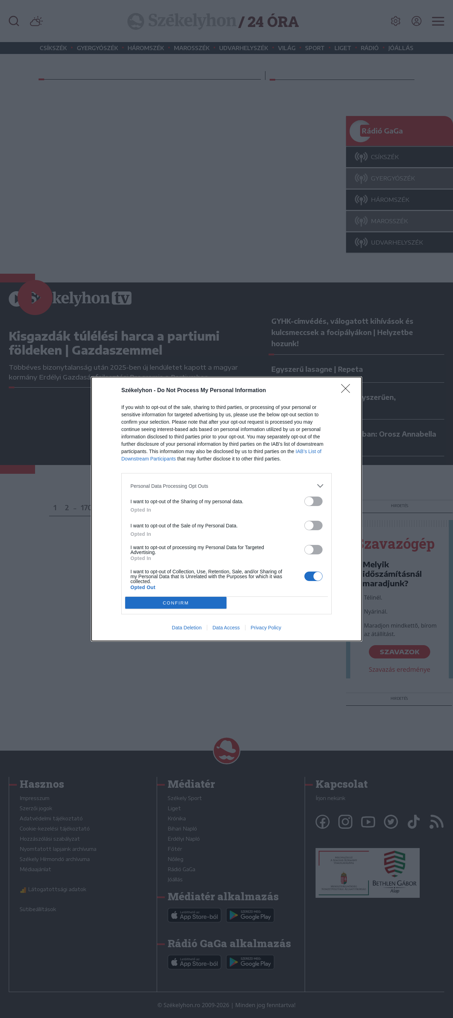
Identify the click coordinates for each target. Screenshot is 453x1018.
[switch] (313, 501)
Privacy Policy (266, 627)
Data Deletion (187, 627)
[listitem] (226, 486)
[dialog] (226, 509)
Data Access (226, 627)
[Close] (347, 390)
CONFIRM (176, 603)
